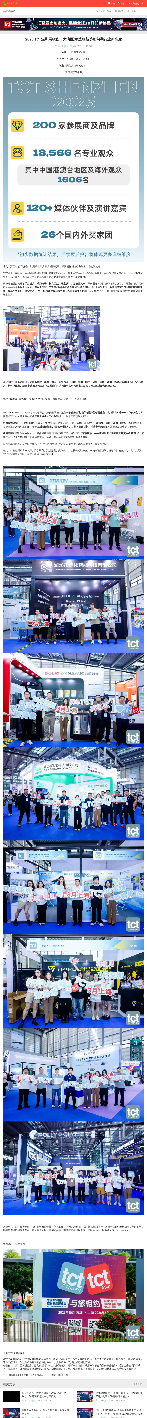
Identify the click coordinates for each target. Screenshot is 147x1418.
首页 (109, 11)
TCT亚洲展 (63, 46)
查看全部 (138, 1384)
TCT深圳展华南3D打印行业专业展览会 (25, 1375)
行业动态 (119, 11)
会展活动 (131, 11)
